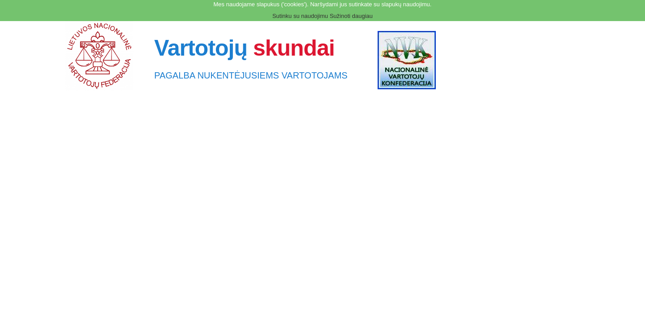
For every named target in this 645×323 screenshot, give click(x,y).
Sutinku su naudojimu (300, 16)
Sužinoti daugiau (351, 16)
